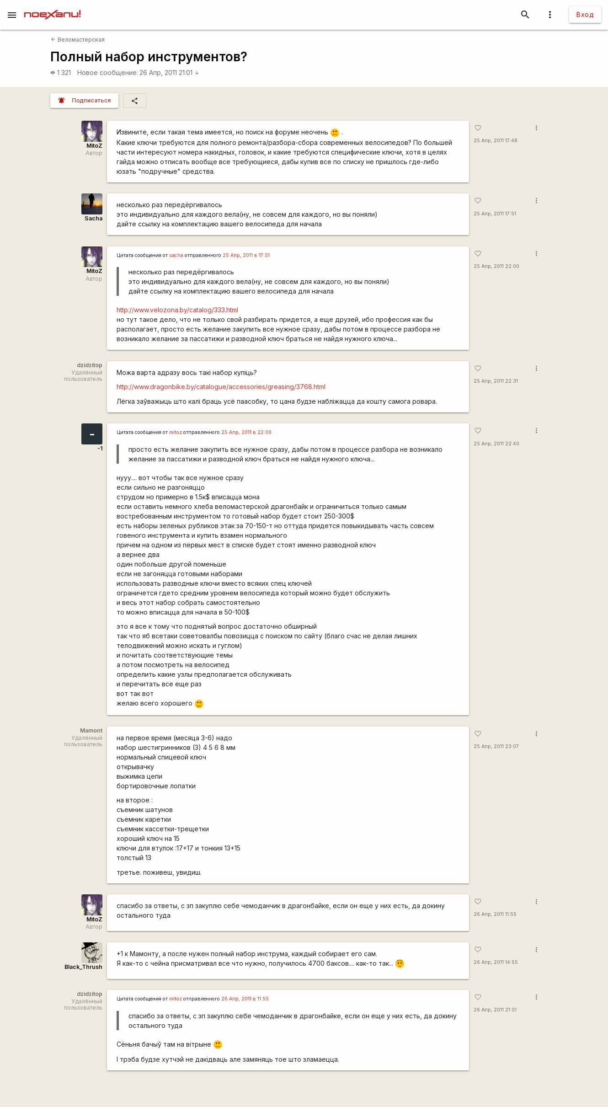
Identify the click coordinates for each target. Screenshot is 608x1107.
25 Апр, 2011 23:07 (496, 746)
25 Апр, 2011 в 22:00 (246, 432)
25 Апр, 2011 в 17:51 (246, 255)
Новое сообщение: (107, 72)
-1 (99, 448)
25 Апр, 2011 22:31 (496, 381)
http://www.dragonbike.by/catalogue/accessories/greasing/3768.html (221, 386)
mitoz (175, 432)
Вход (585, 14)
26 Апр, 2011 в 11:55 (245, 999)
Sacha (93, 218)
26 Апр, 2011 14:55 (496, 962)
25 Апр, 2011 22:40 (496, 444)
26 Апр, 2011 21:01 (169, 72)
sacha (176, 255)
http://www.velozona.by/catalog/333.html (177, 310)
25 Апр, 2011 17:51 (495, 214)
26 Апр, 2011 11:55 (495, 914)
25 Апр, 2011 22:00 (496, 266)
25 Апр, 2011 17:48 (495, 141)
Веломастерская (77, 39)
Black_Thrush (83, 966)
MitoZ (94, 145)
